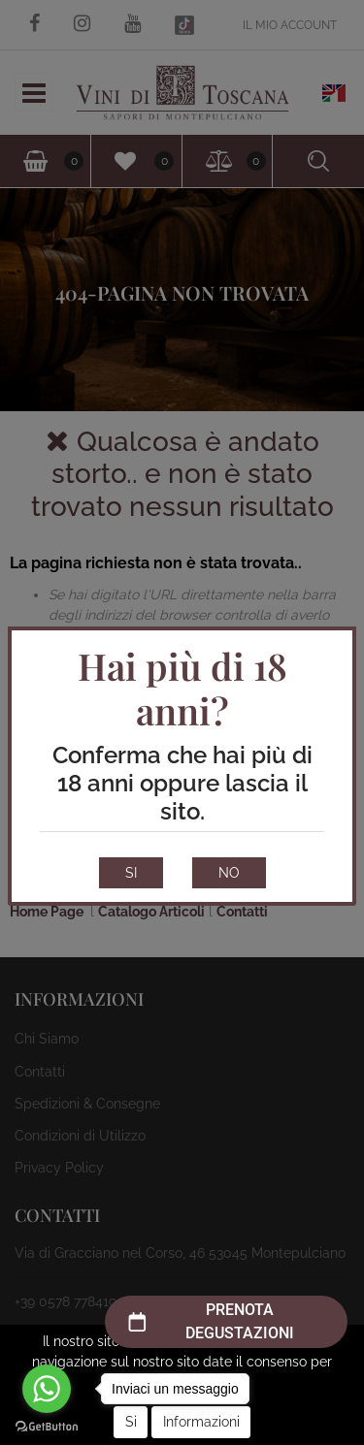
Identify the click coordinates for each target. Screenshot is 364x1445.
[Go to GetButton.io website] (47, 1425)
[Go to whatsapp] (46, 1389)
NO (229, 873)
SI (131, 873)
